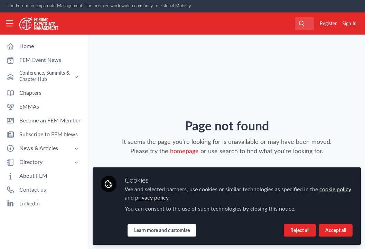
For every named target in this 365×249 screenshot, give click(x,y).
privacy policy (151, 198)
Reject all (299, 230)
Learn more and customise (162, 230)
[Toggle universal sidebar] (9, 23)
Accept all (335, 230)
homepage (184, 151)
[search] (304, 23)
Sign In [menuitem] (349, 23)
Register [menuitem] (328, 23)
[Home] (39, 23)
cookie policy (335, 189)
